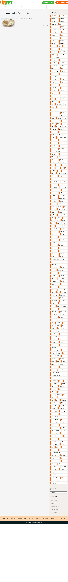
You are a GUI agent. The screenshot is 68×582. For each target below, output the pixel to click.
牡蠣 (65, 134)
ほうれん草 (62, 48)
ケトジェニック (54, 427)
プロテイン (61, 156)
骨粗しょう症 (63, 311)
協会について (38, 518)
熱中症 (52, 84)
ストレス (62, 154)
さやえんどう (54, 477)
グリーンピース (54, 474)
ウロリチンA (63, 187)
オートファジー (54, 76)
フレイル (64, 123)
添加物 (63, 220)
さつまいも (58, 126)
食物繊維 (53, 18)
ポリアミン (62, 405)
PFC (63, 422)
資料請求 (49, 2)
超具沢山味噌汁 (61, 331)
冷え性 (52, 214)
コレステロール (54, 32)
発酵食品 (53, 43)
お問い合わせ (54, 512)
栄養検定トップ (5, 518)
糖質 (63, 32)
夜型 (65, 319)
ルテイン (53, 253)
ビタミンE (62, 366)
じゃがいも (53, 281)
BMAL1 (63, 325)
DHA (61, 73)
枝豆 (52, 436)
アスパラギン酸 (54, 71)
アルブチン (53, 380)
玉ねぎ (52, 148)
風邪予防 (62, 358)
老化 (52, 369)
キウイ (61, 256)
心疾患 (62, 425)
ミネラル (53, 21)
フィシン (53, 389)
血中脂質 (53, 342)
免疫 (52, 225)
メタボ (61, 159)
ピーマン (62, 145)
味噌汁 (58, 394)
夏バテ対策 (53, 441)
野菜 (62, 87)
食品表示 (53, 449)
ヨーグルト (53, 51)
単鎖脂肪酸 (62, 449)
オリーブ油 (61, 369)
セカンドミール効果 (61, 137)
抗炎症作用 (53, 154)
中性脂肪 (59, 118)
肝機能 (52, 328)
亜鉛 (61, 84)
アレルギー (53, 239)
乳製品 (52, 118)
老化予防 (53, 101)
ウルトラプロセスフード (56, 178)
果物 (64, 46)
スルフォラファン (55, 466)
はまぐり (61, 286)
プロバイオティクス (55, 336)
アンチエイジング (55, 190)
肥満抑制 (62, 253)
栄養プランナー (31, 518)
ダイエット (53, 26)
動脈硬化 (62, 40)
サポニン (53, 289)
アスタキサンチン (55, 383)
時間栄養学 (62, 62)
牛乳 (60, 134)
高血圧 (62, 79)
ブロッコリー (54, 79)
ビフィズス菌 (62, 51)
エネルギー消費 (54, 419)
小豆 (62, 284)
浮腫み (63, 361)
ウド (52, 245)
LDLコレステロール (55, 261)
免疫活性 (53, 145)
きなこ (52, 292)
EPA (52, 73)
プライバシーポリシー (61, 518)
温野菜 (64, 306)
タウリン (62, 239)
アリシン (53, 333)
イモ (52, 167)
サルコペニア (54, 433)
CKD (64, 353)
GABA (64, 107)
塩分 (64, 394)
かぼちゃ (63, 444)
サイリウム (53, 469)
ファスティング (62, 289)
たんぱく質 (53, 24)
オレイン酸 (53, 366)
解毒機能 (62, 275)
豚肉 (64, 322)
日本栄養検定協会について (57, 509)
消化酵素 (58, 217)
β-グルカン (61, 386)
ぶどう (57, 167)
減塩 (52, 355)
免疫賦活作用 (61, 278)
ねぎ (63, 350)
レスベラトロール (55, 162)
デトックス (61, 212)
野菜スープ (61, 203)
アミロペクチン (54, 461)
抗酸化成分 (62, 339)
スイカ (59, 206)
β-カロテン (62, 413)
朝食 (62, 37)
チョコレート (54, 314)
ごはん (52, 107)
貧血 (52, 131)
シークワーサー (54, 181)
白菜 (59, 209)
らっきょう (62, 201)
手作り (52, 237)
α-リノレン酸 (54, 295)
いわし (52, 250)
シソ (64, 430)
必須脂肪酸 (62, 295)
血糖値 (62, 26)
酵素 (52, 98)
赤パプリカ (62, 248)
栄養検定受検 (12, 518)
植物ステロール (54, 264)
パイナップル (62, 408)
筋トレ (52, 344)
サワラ (52, 206)
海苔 (52, 165)
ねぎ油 (52, 353)
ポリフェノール (62, 24)
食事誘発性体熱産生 (55, 452)
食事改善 (61, 438)
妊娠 (52, 325)
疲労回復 (62, 21)
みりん (61, 184)
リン (52, 331)
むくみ (52, 303)
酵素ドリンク (54, 300)
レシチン (61, 273)
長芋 (52, 317)
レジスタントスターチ (56, 57)
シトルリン (53, 129)
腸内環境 (62, 18)
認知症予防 (62, 90)
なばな (52, 297)
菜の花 (63, 96)
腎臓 (59, 353)
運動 (63, 65)
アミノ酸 (53, 46)
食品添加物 (61, 148)
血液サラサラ (54, 311)
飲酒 (57, 98)
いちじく (64, 162)
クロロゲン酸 (61, 54)
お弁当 (62, 228)
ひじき (52, 209)
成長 (52, 394)
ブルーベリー (54, 234)
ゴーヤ (58, 173)
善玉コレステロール (55, 375)
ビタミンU (62, 242)
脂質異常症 (53, 284)
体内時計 (63, 71)
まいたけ (61, 250)
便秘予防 (63, 419)
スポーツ (53, 358)
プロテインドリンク (55, 151)
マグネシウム (54, 65)
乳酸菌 (52, 54)
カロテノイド (61, 270)
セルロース (63, 411)
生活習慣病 (53, 48)
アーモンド (61, 463)
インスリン (53, 483)
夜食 (62, 68)
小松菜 (62, 281)
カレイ (63, 355)
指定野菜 (64, 466)
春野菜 (52, 212)
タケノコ (53, 198)
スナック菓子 (54, 347)
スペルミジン (54, 455)
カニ (58, 223)
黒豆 (52, 184)
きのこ (52, 278)
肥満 (52, 93)
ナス (57, 400)
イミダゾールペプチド (56, 109)
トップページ (54, 500)
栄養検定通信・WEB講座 (21, 518)
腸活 (58, 123)
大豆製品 (61, 245)
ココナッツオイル (55, 472)
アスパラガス (54, 228)
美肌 (52, 104)
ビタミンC (53, 29)
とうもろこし (54, 411)
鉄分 (52, 447)
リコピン (53, 275)
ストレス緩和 (62, 198)
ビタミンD (53, 115)
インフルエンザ (54, 187)
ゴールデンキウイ (55, 259)
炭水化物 (62, 43)
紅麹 (52, 463)
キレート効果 (54, 444)
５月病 (62, 234)
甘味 (58, 107)
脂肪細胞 (61, 317)
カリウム (53, 40)
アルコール (53, 87)
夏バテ (62, 115)
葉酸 (59, 46)
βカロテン (53, 134)
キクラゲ (53, 195)
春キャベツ (62, 195)
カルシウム (62, 29)
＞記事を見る (44, 25)
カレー (58, 165)
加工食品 (53, 248)
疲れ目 (52, 256)
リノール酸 (63, 292)
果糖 (52, 220)
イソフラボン (54, 120)
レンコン (62, 101)
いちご (63, 190)
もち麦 (52, 123)
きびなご (62, 469)
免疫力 (52, 438)
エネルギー (53, 82)
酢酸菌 (61, 297)
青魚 (52, 203)
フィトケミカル (54, 267)
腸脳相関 (53, 425)
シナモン (63, 433)
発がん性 (53, 402)
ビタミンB (53, 319)
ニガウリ (53, 170)
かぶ (64, 328)
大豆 (65, 118)
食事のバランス (54, 416)
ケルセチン (62, 143)
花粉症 (52, 137)
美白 (60, 380)
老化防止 (53, 408)
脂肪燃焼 (63, 98)
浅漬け (62, 342)
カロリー (53, 90)
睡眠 (64, 259)
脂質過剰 (61, 303)
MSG (52, 361)
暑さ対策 (58, 322)
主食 (65, 126)
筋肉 (58, 325)
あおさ (61, 308)
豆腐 (65, 225)
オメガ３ (53, 231)
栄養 (61, 344)
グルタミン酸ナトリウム (56, 372)
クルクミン (53, 405)
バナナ (61, 192)
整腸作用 (53, 143)
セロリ (52, 192)
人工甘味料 (63, 400)
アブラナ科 (62, 60)
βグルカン (53, 68)
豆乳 (52, 223)
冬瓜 (52, 273)
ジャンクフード (54, 350)
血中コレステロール (55, 378)
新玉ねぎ (62, 231)
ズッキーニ (63, 267)
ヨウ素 (60, 129)
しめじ (52, 386)
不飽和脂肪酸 (59, 104)
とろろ (52, 306)
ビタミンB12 (62, 389)
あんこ (52, 286)
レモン (52, 458)
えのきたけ (63, 300)
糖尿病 (62, 112)
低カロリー (61, 237)
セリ (63, 461)
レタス (58, 306)
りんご (64, 165)
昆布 (52, 270)
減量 (60, 319)
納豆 (64, 223)
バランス (61, 131)
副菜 (64, 214)
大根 (52, 217)
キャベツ (53, 242)
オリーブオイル (54, 96)
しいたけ (53, 339)
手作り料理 (53, 201)
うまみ (64, 173)
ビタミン (62, 15)
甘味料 (52, 391)
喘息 (52, 400)
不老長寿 (63, 455)
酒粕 (63, 314)
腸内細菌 (53, 37)
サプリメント (61, 397)
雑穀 (58, 355)
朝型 (52, 322)
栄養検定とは (54, 503)
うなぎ (64, 170)
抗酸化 (52, 173)
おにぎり (61, 140)
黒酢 (52, 126)
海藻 (52, 308)
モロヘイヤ (53, 413)
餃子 (58, 220)
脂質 (62, 35)
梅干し (52, 159)
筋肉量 (61, 364)
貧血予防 (59, 436)
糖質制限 (63, 427)
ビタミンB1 (53, 112)
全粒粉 (63, 383)
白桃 (58, 361)
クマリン (64, 447)
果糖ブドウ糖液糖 (55, 430)
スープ (60, 176)
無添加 (62, 477)
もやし (52, 397)
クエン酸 (53, 35)
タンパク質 (53, 60)
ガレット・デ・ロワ (55, 480)
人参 (64, 217)
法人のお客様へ (45, 518)
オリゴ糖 (53, 62)
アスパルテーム (61, 391)
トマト (52, 140)
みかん (57, 447)
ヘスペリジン (54, 422)
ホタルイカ (58, 225)
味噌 (52, 156)
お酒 (62, 82)
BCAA (52, 364)
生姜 (62, 402)
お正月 (63, 181)
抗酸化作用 (53, 15)
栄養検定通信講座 (55, 506)
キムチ (62, 333)
